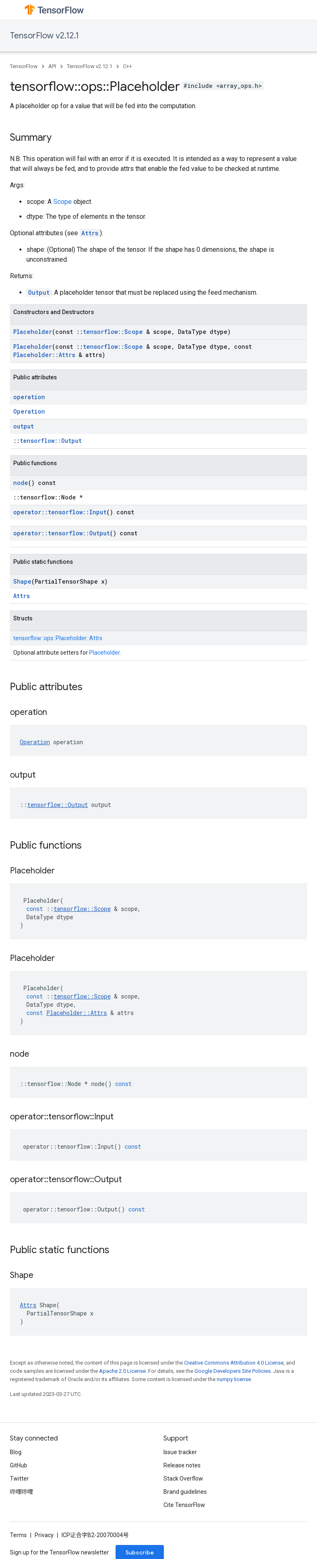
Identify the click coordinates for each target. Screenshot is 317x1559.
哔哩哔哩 (21, 1491)
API (52, 66)
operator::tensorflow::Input (59, 512)
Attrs (89, 233)
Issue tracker (180, 1452)
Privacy (44, 1535)
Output (39, 292)
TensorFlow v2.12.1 (44, 36)
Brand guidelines (185, 1491)
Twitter (19, 1478)
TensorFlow (24, 66)
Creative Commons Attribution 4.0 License (234, 1363)
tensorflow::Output (51, 441)
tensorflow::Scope (113, 332)
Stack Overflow (183, 1478)
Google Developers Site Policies (232, 1371)
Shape (22, 581)
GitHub (18, 1465)
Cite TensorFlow (184, 1505)
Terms (18, 1535)
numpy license (234, 1379)
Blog (15, 1452)
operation (29, 397)
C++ (127, 66)
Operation (29, 411)
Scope (62, 202)
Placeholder (32, 332)
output (23, 426)
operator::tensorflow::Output (61, 533)
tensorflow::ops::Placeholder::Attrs (57, 638)
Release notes (182, 1465)
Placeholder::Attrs (44, 355)
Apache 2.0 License (122, 1371)
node (20, 483)
